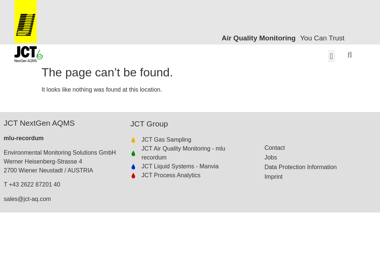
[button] (331, 56)
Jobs (271, 157)
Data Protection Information (301, 167)
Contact (275, 148)
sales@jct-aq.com (27, 199)
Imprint (274, 177)
